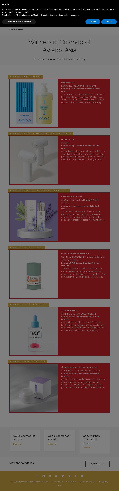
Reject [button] (93, 22)
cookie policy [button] (23, 12)
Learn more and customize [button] (19, 22)
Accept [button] (109, 22)
